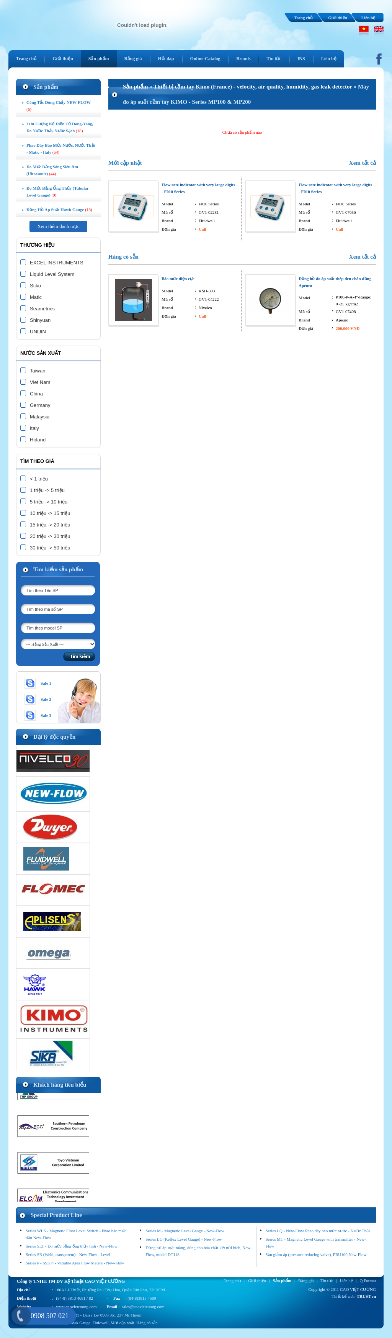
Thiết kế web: (344, 1296)
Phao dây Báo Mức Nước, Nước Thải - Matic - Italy (60, 148)
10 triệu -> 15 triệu (50, 513)
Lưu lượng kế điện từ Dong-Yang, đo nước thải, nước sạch (59, 127)
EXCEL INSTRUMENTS (56, 263)
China (36, 394)
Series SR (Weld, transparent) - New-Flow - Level (68, 1254)
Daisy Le (90, 1315)
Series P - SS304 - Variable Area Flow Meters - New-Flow (75, 1263)
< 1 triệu (39, 479)
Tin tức (326, 1280)
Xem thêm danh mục (58, 226)
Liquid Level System (52, 274)
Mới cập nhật (125, 163)
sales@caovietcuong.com (143, 1306)
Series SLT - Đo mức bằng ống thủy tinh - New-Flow (72, 1246)
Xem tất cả (362, 163)
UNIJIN (38, 331)
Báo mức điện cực (178, 278)
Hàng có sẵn (123, 257)
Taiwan (37, 371)
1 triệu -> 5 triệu (47, 490)
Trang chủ (303, 17)
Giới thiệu (337, 17)
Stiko (35, 286)
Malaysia (39, 417)
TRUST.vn (366, 1296)
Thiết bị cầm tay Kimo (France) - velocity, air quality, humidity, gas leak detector (253, 87)
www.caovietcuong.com (76, 1306)
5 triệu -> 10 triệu (48, 502)
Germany (40, 405)
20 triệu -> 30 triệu (50, 536)
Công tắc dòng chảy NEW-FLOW (58, 106)
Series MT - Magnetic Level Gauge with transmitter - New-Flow (316, 1242)
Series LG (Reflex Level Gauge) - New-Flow (183, 1239)
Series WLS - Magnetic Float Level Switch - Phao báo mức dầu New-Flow (76, 1234)
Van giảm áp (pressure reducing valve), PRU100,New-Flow (316, 1254)
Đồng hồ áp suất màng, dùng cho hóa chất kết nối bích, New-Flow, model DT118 (198, 1251)
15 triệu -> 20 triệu (50, 525)
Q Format (368, 1280)
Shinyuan (40, 320)
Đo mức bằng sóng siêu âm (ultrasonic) (52, 170)
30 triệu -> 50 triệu (50, 548)
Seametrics (42, 309)
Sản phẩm (135, 87)
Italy (34, 428)
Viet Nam (40, 382)
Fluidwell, (100, 1322)
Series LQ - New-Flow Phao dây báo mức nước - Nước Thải (318, 1230)
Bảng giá (306, 1280)
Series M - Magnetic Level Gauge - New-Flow (184, 1230)
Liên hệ (368, 17)
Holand (38, 440)
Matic (36, 297)
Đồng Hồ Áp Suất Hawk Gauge (59, 209)
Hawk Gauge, (79, 1322)
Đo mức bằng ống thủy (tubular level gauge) (57, 191)
